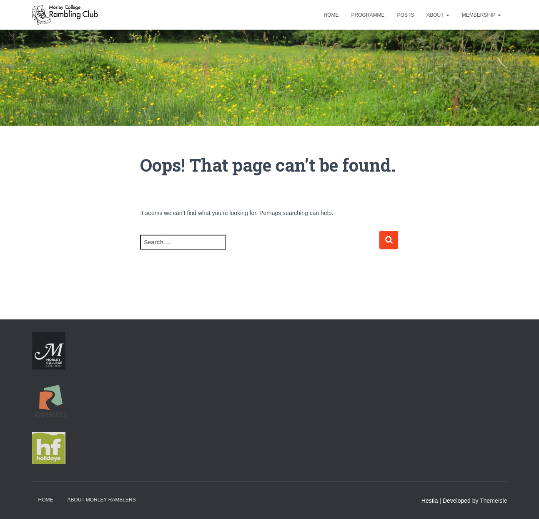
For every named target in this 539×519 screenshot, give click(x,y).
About (437, 15)
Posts (405, 15)
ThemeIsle (493, 500)
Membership (481, 15)
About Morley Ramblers (101, 500)
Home (331, 15)
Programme (368, 15)
